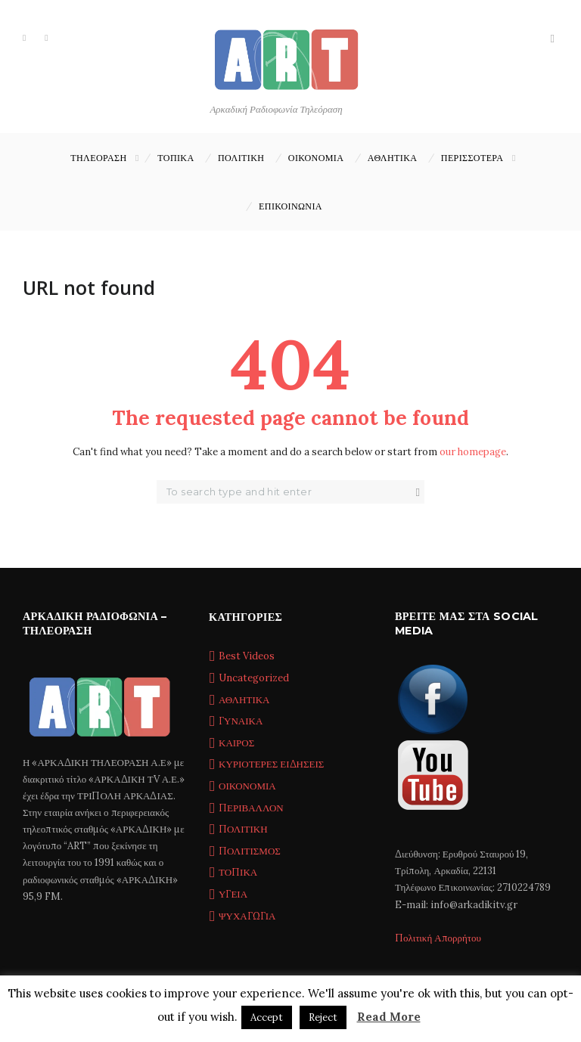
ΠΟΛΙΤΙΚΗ (241, 157)
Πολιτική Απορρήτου (438, 938)
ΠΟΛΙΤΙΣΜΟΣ (250, 851)
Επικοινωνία (290, 206)
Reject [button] (323, 1017)
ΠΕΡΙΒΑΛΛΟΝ (251, 808)
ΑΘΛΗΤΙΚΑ (393, 157)
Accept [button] (266, 1017)
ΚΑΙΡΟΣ (236, 743)
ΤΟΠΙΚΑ (175, 157)
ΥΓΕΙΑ (233, 894)
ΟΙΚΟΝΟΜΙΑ (315, 157)
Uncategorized (254, 677)
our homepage (473, 451)
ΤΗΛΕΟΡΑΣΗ (98, 157)
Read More (389, 1016)
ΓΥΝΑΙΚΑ (241, 721)
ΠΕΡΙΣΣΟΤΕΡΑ (472, 157)
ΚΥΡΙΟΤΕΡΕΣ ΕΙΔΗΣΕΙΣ (271, 764)
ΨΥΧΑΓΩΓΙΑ (247, 916)
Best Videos (247, 656)
